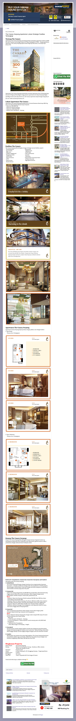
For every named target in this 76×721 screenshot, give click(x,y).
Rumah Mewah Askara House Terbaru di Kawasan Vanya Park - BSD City (65, 108)
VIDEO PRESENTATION (33, 24)
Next (69, 31)
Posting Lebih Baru (9, 673)
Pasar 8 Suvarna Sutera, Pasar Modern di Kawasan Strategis (65, 117)
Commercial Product (15, 24)
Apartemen (6, 24)
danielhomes (63, 37)
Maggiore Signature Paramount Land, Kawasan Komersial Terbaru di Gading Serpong (65, 128)
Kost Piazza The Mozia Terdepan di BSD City (64, 137)
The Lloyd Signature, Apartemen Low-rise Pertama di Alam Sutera (24, 679)
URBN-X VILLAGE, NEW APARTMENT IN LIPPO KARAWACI (23, 699)
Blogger (41, 714)
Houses (23, 24)
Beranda (28, 673)
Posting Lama (46, 673)
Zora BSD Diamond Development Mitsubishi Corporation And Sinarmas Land (65, 155)
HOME (8, 28)
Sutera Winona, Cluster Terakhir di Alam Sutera (64, 165)
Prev (55, 31)
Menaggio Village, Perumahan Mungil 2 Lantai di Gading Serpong (65, 145)
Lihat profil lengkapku (64, 38)
